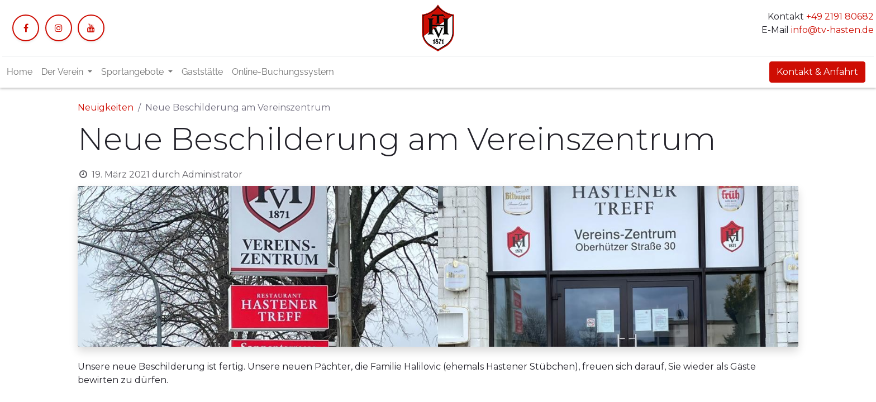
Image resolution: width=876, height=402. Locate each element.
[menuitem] (19, 72)
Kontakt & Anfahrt (817, 71)
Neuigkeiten (106, 107)
